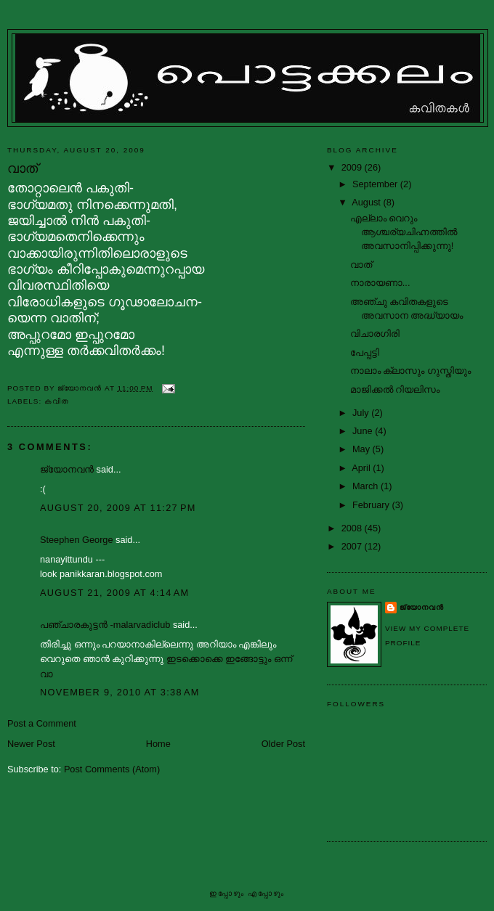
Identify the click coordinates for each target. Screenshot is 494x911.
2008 (353, 528)
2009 (353, 167)
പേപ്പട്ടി (364, 352)
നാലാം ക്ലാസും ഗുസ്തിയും (410, 370)
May (362, 449)
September (376, 184)
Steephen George (76, 539)
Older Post (283, 743)
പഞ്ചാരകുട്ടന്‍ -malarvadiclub (105, 624)
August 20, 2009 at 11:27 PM (118, 507)
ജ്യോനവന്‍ (67, 469)
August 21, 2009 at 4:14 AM (115, 592)
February (372, 504)
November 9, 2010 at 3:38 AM (120, 692)
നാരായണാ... (380, 282)
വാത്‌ (361, 264)
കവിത (56, 401)
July (361, 412)
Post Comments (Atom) (112, 769)
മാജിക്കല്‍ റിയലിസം (395, 389)
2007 (353, 546)
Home (158, 743)
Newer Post (31, 743)
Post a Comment (41, 723)
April (362, 467)
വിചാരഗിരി (375, 333)
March (366, 486)
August (367, 202)
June (363, 430)
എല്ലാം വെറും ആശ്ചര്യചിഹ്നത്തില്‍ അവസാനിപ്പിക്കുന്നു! (403, 232)
